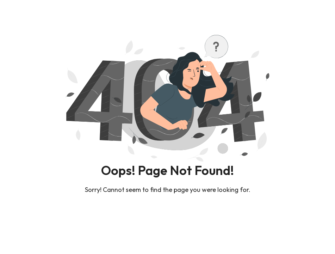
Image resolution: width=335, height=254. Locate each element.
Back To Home (167, 210)
